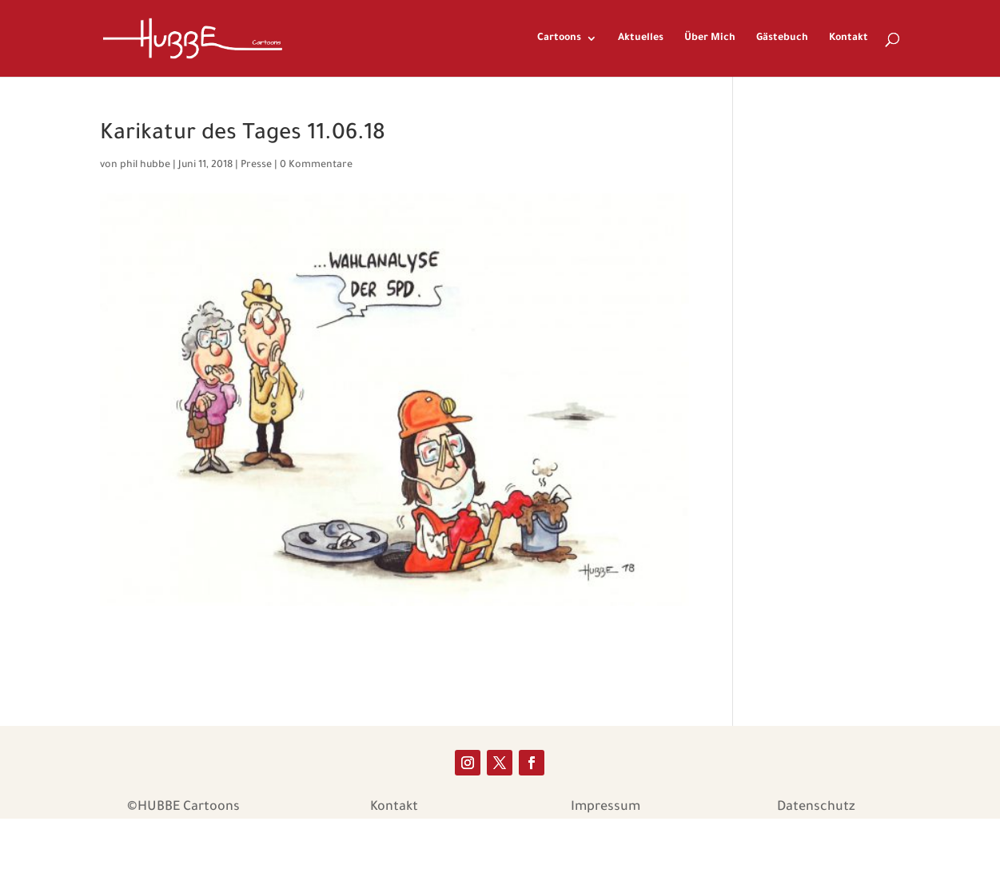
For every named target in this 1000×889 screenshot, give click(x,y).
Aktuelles (640, 38)
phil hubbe (145, 165)
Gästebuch (782, 38)
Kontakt (848, 38)
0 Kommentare (316, 165)
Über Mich (709, 38)
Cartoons (559, 38)
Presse (256, 165)
